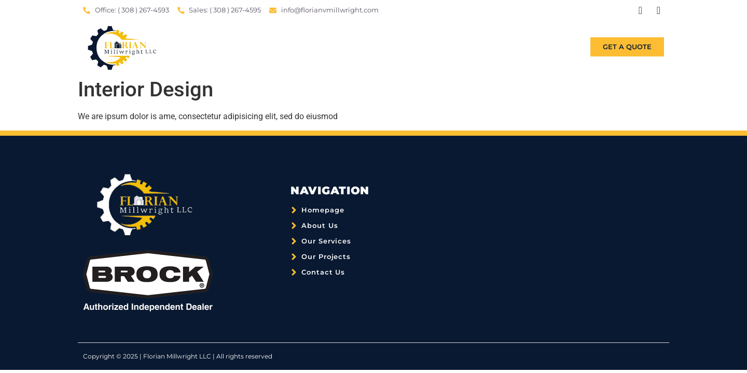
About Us (379, 47)
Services (440, 47)
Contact (561, 47)
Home (326, 47)
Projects (500, 47)
